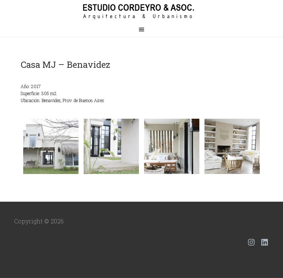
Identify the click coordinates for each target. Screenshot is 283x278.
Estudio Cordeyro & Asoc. (141, 11)
